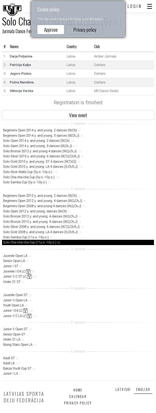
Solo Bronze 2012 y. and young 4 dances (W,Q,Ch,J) (40, 151)
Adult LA (9, 363)
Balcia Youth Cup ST (17, 368)
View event (78, 115)
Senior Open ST (14, 334)
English (143, 389)
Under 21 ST (12, 282)
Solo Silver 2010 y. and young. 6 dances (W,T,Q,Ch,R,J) (41, 156)
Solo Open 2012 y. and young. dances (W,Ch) (35, 211)
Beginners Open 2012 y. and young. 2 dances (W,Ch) (40, 196)
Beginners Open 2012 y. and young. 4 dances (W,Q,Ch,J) (42, 201)
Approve (50, 29)
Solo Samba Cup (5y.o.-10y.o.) (25, 182)
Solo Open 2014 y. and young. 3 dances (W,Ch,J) (37, 146)
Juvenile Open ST (15, 295)
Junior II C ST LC (14, 276)
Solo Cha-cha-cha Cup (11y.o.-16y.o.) (29, 242)
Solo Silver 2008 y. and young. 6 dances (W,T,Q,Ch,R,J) (41, 227)
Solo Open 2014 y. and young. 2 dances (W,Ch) (36, 141)
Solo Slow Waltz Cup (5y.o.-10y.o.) (27, 172)
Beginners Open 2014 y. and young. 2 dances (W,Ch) (40, 130)
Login (135, 6)
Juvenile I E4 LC (14, 271)
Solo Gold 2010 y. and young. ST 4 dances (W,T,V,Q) (39, 161)
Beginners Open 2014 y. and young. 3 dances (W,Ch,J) (41, 135)
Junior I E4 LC (12, 310)
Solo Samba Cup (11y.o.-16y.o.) (26, 237)
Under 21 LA (11, 339)
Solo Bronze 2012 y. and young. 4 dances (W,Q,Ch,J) (40, 216)
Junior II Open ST (15, 329)
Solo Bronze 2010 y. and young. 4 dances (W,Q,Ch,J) (40, 222)
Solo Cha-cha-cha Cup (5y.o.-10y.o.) (28, 177)
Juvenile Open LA (15, 256)
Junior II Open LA (15, 300)
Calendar (78, 396)
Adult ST (9, 358)
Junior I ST (10, 266)
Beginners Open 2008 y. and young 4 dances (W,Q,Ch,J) (42, 206)
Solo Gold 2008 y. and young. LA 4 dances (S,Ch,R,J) (40, 232)
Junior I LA (10, 373)
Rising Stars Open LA (17, 345)
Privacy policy (84, 29)
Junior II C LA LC (14, 316)
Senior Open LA (14, 261)
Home (78, 390)
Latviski (123, 389)
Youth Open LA (13, 305)
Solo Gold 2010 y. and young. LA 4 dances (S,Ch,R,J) (40, 167)
